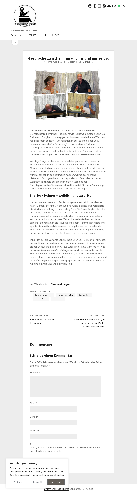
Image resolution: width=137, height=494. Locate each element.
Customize (19, 482)
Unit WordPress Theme (56, 488)
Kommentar (36, 372)
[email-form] (114, 6)
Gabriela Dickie (84, 295)
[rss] (104, 6)
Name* (34, 403)
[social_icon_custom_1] (119, 6)
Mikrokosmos (58, 299)
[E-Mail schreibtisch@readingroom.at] (109, 6)
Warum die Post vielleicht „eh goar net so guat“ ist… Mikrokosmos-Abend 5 (89, 323)
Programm (34, 35)
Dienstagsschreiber (65, 295)
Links (45, 35)
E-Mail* (34, 416)
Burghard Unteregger (43, 295)
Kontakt (55, 35)
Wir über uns (17, 35)
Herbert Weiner (41, 299)
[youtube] (99, 6)
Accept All (56, 482)
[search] (124, 6)
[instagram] (94, 6)
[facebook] (89, 6)
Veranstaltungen (60, 284)
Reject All (37, 482)
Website (34, 430)
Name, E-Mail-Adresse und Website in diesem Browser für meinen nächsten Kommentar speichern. (65, 449)
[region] (37, 473)
